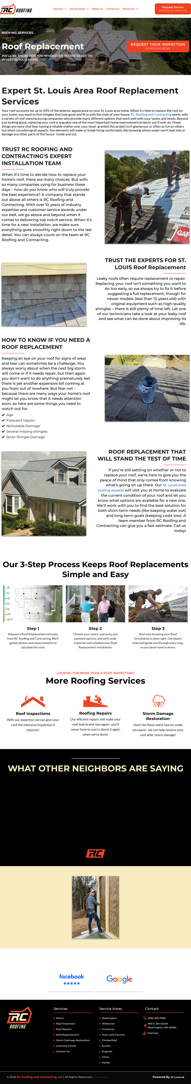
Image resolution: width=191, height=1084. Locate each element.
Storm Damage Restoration (158, 716)
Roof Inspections (33, 713)
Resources (130, 9)
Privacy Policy (102, 1077)
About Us (97, 8)
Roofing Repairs (95, 713)
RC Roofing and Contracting (151, 114)
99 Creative (175, 1077)
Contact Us (112, 8)
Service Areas (79, 9)
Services (59, 9)
